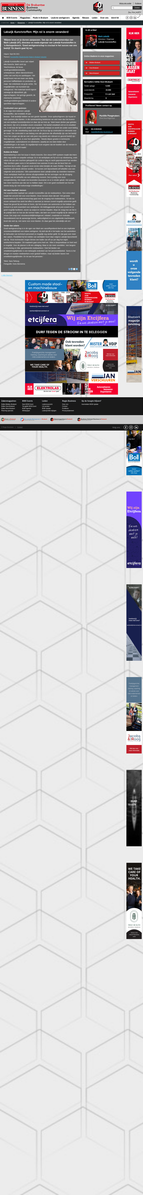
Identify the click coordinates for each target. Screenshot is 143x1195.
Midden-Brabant (94, 62)
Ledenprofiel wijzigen (49, 411)
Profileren (138, 3)
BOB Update (46, 408)
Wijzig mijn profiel (125, 3)
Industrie (43, 57)
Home (3, 17)
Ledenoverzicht (47, 404)
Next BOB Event (27, 404)
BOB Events (12, 18)
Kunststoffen (14, 57)
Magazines (25, 18)
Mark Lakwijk (103, 36)
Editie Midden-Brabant (8, 404)
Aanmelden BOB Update (90, 404)
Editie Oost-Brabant (8, 406)
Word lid (115, 18)
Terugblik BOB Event (29, 406)
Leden (94, 18)
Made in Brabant (40, 18)
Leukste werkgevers (60, 18)
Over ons (104, 18)
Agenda (75, 18)
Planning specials (7, 411)
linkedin (136, 427)
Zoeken (137, 8)
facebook (126, 427)
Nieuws (85, 18)
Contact (64, 406)
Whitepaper (26, 411)
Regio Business (23, 7)
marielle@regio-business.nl (102, 132)
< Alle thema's (6, 275)
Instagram (131, 427)
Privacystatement (68, 411)
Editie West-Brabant (8, 408)
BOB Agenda (26, 408)
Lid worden (46, 406)
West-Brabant (94, 73)
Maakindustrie (24, 57)
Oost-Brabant (93, 68)
